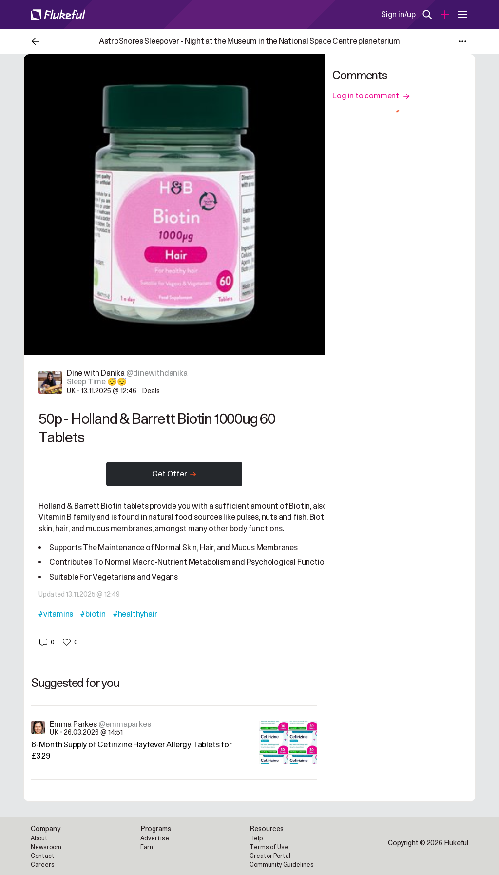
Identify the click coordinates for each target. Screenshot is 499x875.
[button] (46, 642)
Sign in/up (398, 14)
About (39, 838)
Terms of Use (269, 847)
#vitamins (55, 614)
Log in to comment (371, 96)
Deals (151, 391)
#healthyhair (135, 614)
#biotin (93, 614)
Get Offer (174, 474)
